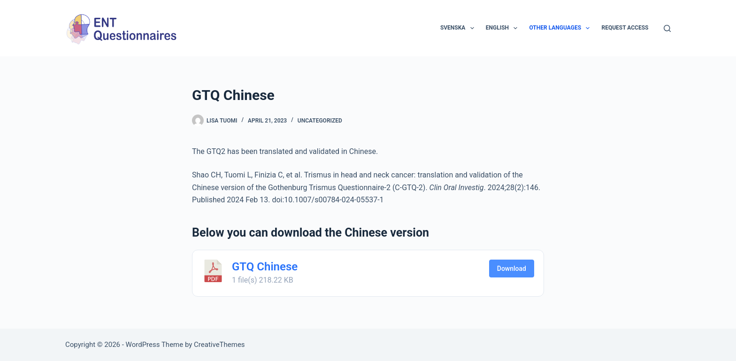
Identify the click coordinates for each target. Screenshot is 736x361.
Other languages (561, 28)
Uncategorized (320, 120)
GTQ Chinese (265, 266)
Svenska (459, 28)
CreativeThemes (219, 344)
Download (511, 268)
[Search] (667, 28)
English (503, 28)
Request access (624, 27)
